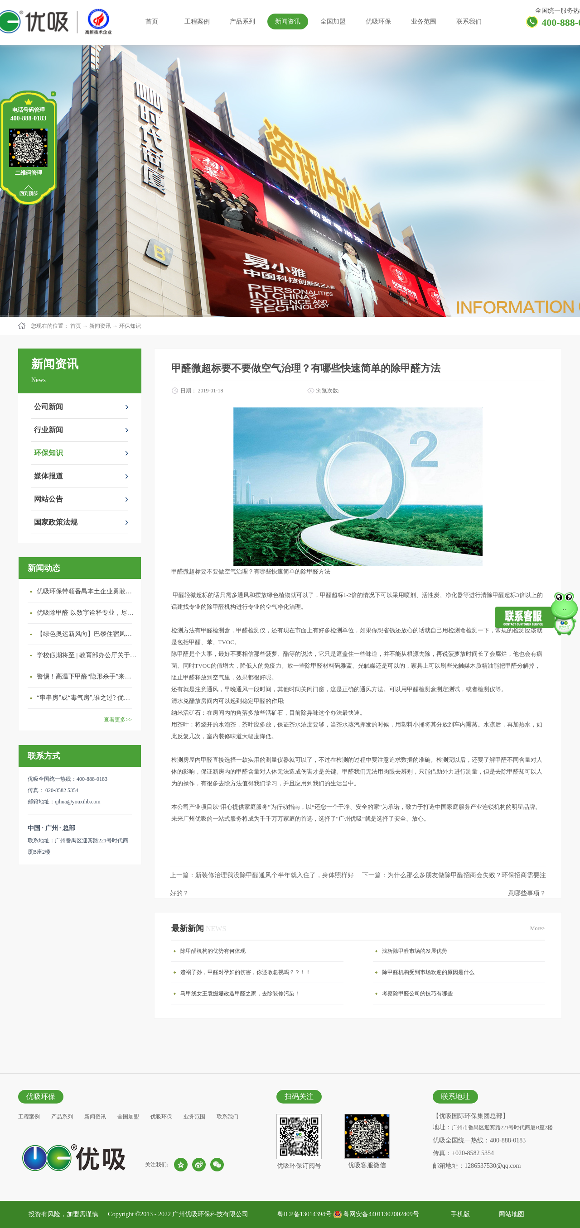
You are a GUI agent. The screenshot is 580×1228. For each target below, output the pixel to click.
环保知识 (130, 326)
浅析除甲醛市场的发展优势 (414, 951)
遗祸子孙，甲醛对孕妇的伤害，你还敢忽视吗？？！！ (245, 972)
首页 (151, 21)
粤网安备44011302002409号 (381, 1214)
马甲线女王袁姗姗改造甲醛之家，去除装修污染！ (240, 993)
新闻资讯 (100, 326)
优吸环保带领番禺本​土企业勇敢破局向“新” (86, 591)
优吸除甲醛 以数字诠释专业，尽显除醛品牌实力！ (86, 612)
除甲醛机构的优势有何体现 (213, 951)
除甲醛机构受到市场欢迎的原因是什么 (428, 972)
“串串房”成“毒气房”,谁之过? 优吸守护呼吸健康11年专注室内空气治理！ (86, 697)
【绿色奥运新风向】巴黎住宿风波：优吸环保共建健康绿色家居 (86, 634)
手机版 (459, 1214)
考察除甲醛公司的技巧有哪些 (417, 993)
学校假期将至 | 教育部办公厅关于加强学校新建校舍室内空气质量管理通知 (86, 655)
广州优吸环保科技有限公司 (210, 1214)
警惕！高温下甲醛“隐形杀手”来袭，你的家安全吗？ (86, 676)
